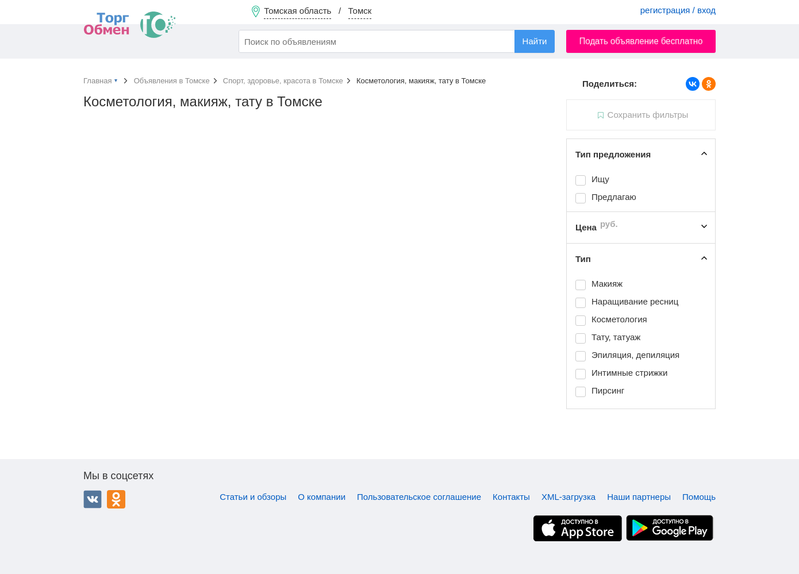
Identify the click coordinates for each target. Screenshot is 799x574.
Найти (535, 41)
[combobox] (397, 41)
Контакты (511, 497)
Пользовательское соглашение (419, 497)
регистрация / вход (678, 10)
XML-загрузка (568, 497)
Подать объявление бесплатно (641, 41)
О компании (321, 497)
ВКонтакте (92, 499)
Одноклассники (116, 499)
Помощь (699, 497)
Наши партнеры (639, 497)
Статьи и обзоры (253, 497)
